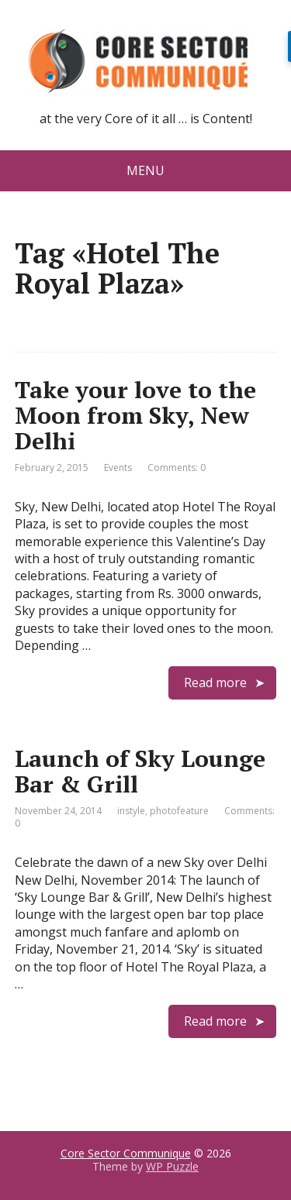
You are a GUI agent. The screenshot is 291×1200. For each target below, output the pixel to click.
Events (118, 467)
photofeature (179, 810)
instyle (131, 810)
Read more (215, 682)
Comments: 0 (176, 467)
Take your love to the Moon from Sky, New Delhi (135, 415)
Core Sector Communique (126, 1153)
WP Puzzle (172, 1166)
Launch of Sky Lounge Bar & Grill (140, 771)
